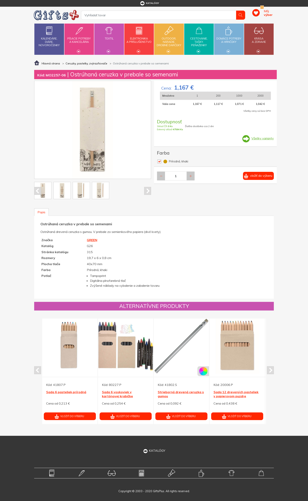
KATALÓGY (154, 450)
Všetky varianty (262, 138)
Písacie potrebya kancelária (79, 37)
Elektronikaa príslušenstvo (139, 37)
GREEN (92, 240)
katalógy (149, 3)
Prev (37, 191)
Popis (41, 212)
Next (147, 191)
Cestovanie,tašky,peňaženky (199, 38)
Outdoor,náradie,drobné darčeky (169, 38)
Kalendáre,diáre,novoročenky (49, 35)
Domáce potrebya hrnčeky (229, 37)
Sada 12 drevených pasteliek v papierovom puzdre (236, 394)
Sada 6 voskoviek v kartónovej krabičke (117, 394)
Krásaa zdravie (259, 37)
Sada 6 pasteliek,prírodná (66, 392)
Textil (109, 36)
